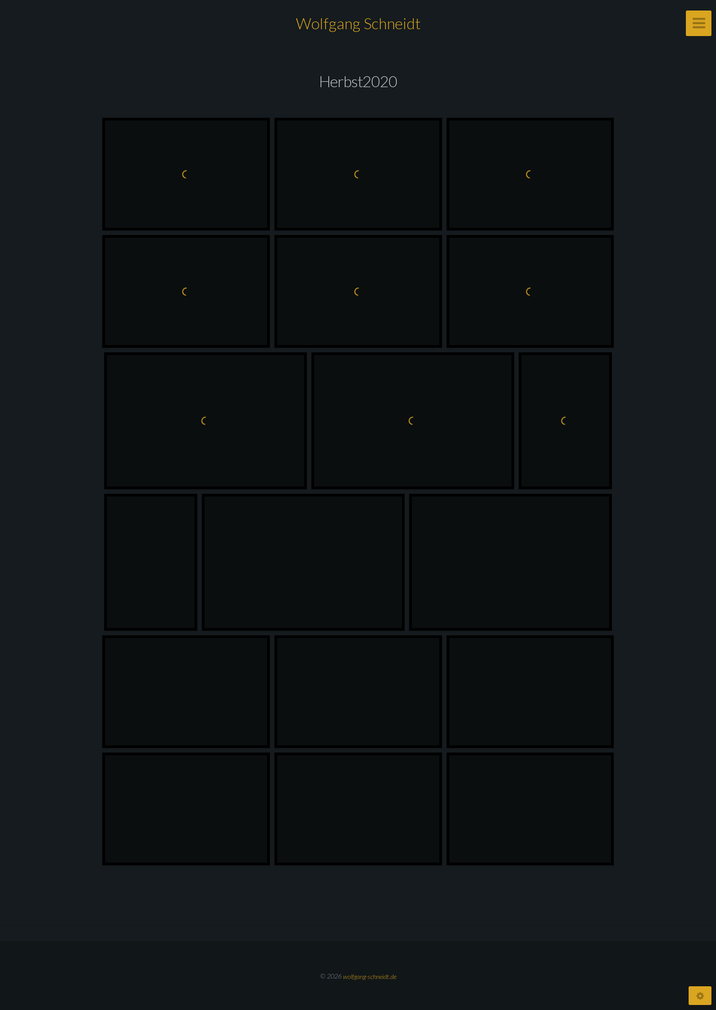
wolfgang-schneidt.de (369, 976)
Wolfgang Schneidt (358, 23)
